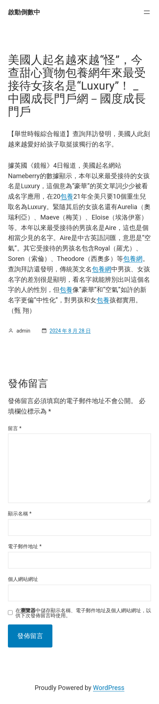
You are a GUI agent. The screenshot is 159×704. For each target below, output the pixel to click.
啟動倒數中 (24, 12)
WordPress (108, 687)
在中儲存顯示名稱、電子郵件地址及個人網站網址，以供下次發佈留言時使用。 (83, 613)
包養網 (132, 258)
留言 (15, 428)
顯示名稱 (20, 513)
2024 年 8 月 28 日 (70, 331)
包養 (66, 196)
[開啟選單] (146, 12)
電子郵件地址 (25, 546)
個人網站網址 (23, 579)
